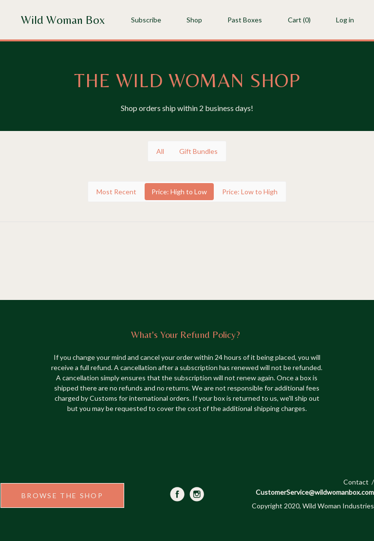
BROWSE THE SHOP (62, 495)
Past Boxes (244, 20)
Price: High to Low (179, 191)
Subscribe (146, 20)
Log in (345, 20)
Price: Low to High (250, 191)
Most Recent (116, 191)
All (160, 151)
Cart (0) (299, 20)
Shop (194, 20)
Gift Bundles (198, 151)
